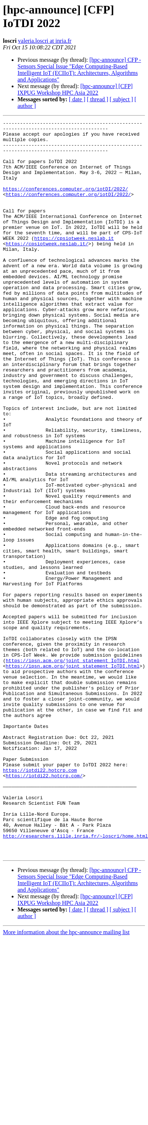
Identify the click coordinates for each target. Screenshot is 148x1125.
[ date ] (77, 99)
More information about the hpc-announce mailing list (66, 1079)
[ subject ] (121, 99)
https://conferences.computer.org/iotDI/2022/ (65, 203)
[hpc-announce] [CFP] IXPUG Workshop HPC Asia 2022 (75, 89)
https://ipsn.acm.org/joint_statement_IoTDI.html (73, 769)
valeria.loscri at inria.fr (44, 41)
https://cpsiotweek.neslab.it (74, 262)
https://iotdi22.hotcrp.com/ (44, 907)
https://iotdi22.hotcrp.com (40, 900)
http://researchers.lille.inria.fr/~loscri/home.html (75, 979)
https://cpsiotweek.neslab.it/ (47, 268)
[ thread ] (97, 99)
